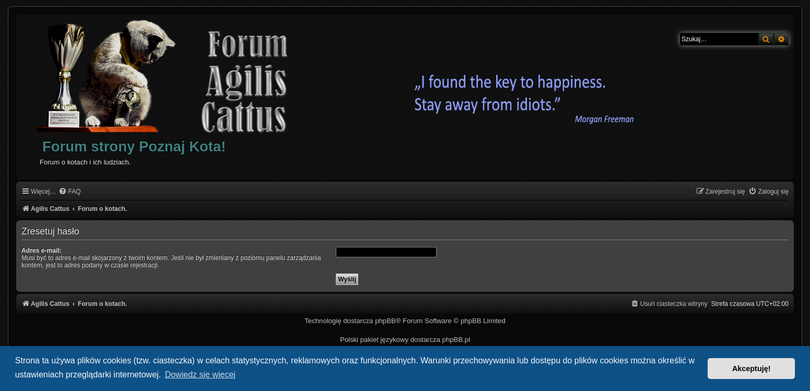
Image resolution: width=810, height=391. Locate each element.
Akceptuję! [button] (751, 368)
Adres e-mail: (41, 250)
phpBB (385, 321)
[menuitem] (69, 192)
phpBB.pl (456, 339)
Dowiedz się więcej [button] (200, 374)
